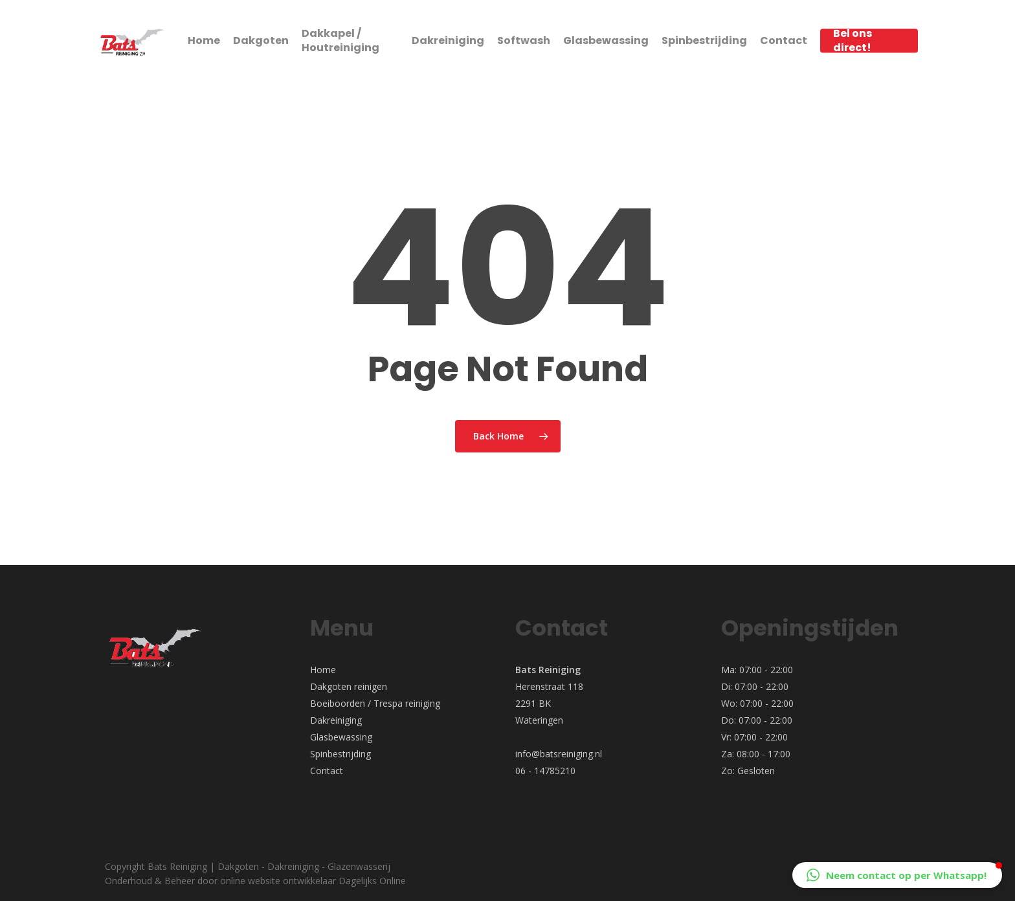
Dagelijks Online (372, 880)
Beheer (179, 880)
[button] (897, 875)
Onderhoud (128, 880)
